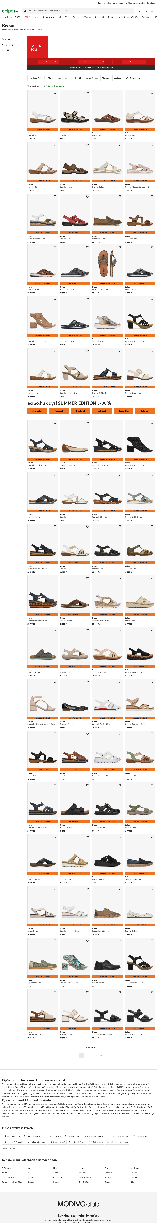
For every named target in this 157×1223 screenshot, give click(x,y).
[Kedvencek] (146, 11)
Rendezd (35, 91)
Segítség (151, 3)
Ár (66, 91)
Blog (100, 3)
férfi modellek (102, 1160)
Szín (59, 91)
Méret (50, 91)
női (92, 1160)
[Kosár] (152, 11)
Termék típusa (91, 91)
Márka (76, 91)
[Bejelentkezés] (140, 11)
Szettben (118, 91)
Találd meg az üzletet (135, 3)
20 (101, 1069)
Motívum (106, 91)
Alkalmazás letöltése (113, 3)
